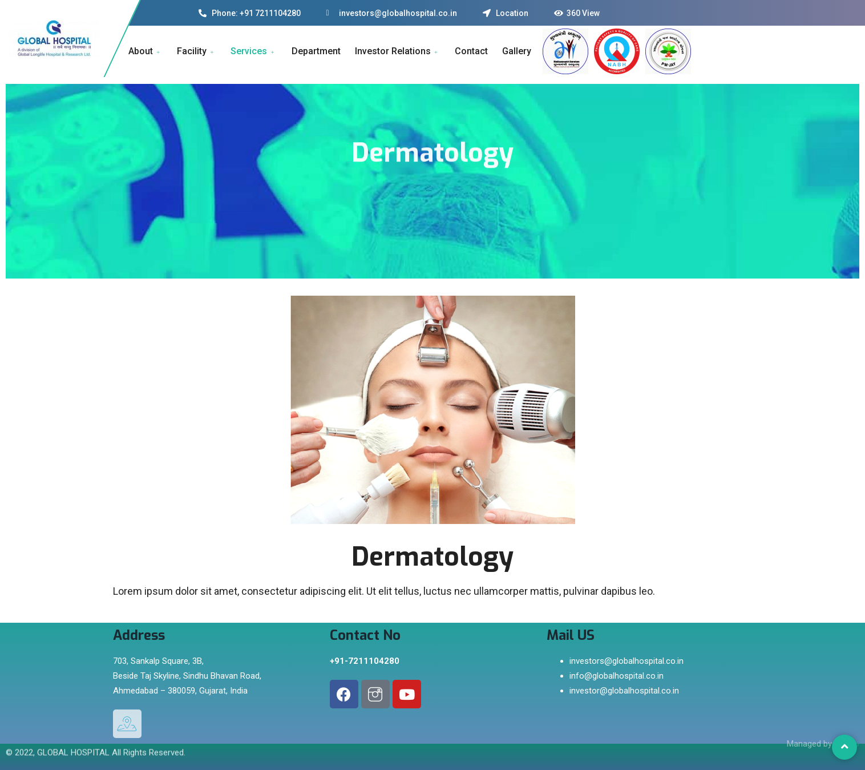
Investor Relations (397, 51)
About (145, 51)
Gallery (516, 51)
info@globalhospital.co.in (616, 676)
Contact (471, 51)
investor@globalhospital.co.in (624, 691)
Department (316, 51)
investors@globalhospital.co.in (626, 661)
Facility (196, 51)
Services (254, 51)
